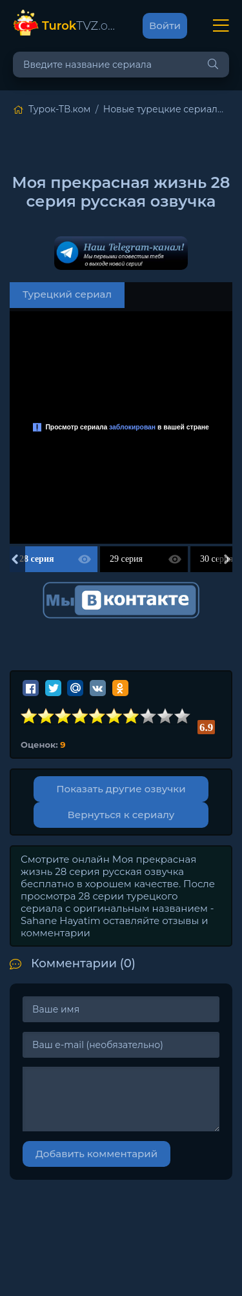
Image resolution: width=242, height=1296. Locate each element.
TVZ (79, 26)
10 (182, 716)
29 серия (126, 559)
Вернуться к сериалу (121, 814)
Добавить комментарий (96, 1153)
